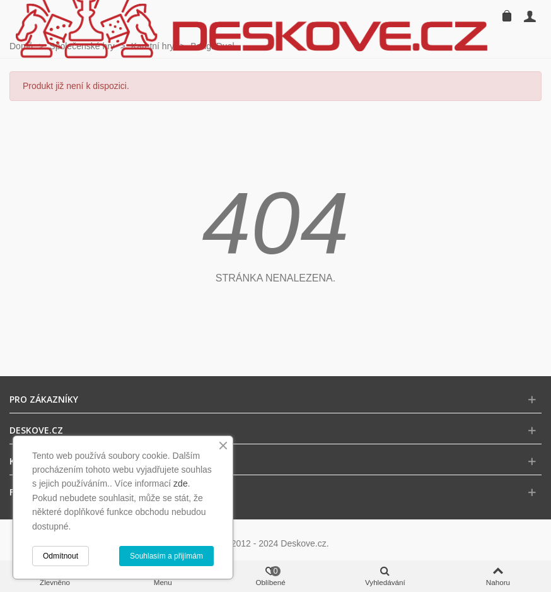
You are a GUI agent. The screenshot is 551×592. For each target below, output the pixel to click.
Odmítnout (60, 556)
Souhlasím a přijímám (166, 556)
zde (180, 483)
